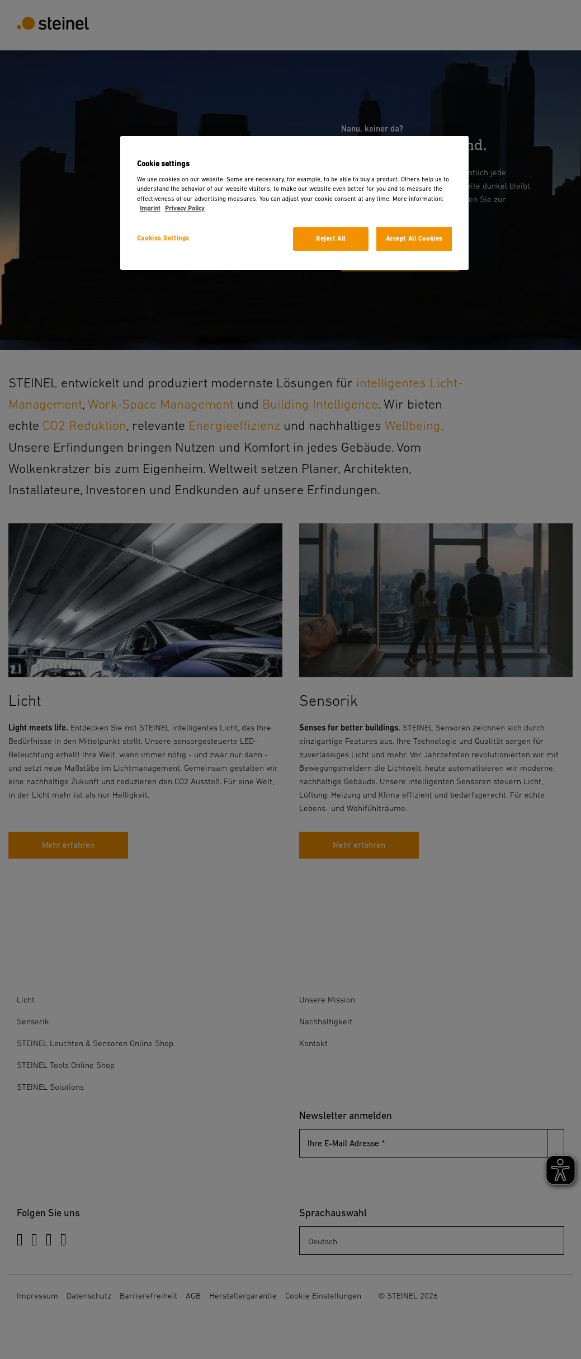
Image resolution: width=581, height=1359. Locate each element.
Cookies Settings (163, 238)
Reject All (331, 238)
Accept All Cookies (414, 238)
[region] (294, 203)
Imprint (150, 208)
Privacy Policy (185, 208)
